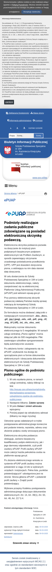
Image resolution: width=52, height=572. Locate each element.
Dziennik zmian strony (25, 543)
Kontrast (37, 120)
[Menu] (10, 187)
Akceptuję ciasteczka (31, 12)
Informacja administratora (19, 120)
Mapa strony (37, 113)
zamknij (9, 102)
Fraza (12, 136)
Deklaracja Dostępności (17, 113)
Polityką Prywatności (20, 5)
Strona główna (10, 193)
